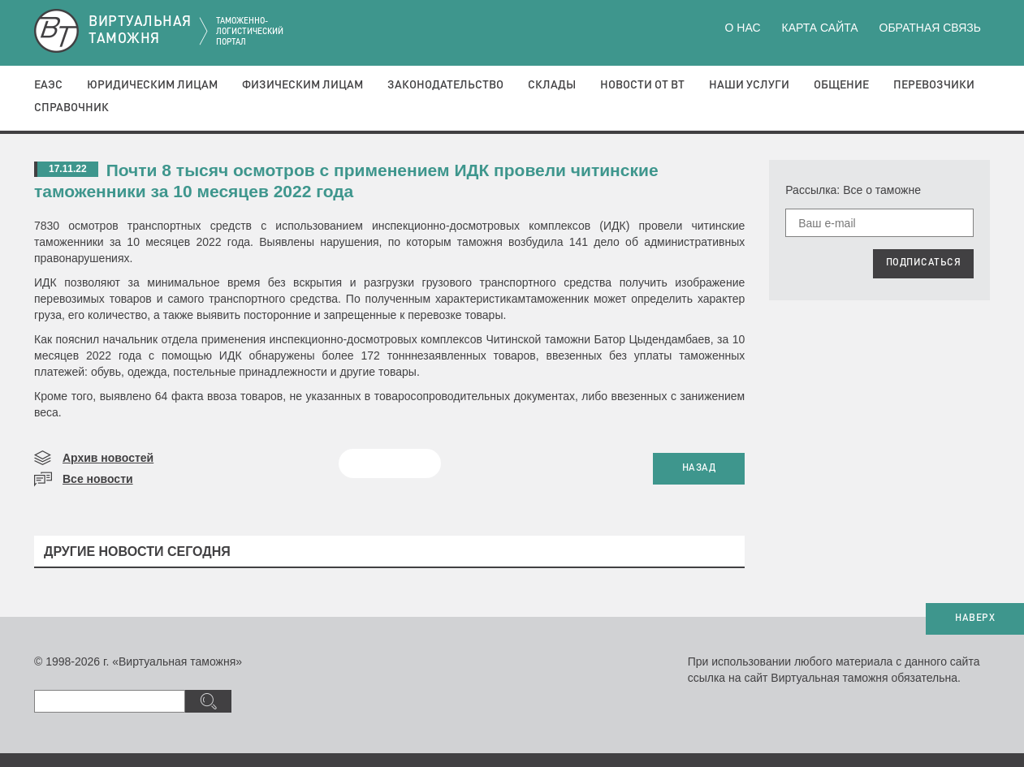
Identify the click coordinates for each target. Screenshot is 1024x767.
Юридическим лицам (152, 85)
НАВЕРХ (975, 618)
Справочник (71, 108)
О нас (743, 27)
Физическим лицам (302, 85)
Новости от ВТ (642, 85)
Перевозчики (933, 85)
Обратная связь (930, 27)
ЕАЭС (48, 85)
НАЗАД (699, 468)
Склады (552, 85)
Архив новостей (108, 457)
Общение (841, 85)
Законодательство (445, 85)
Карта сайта (819, 27)
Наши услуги (749, 85)
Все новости (98, 478)
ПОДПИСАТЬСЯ (923, 263)
